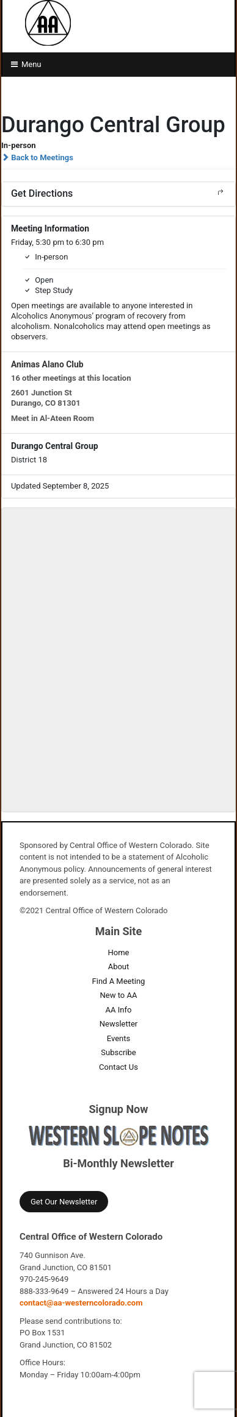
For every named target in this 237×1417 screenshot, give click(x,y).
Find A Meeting (118, 981)
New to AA (118, 995)
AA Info (119, 1009)
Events (118, 1038)
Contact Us (118, 1067)
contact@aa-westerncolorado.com (81, 1302)
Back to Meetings (37, 157)
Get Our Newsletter (64, 1201)
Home (118, 952)
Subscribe (118, 1052)
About (118, 966)
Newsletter (119, 1023)
